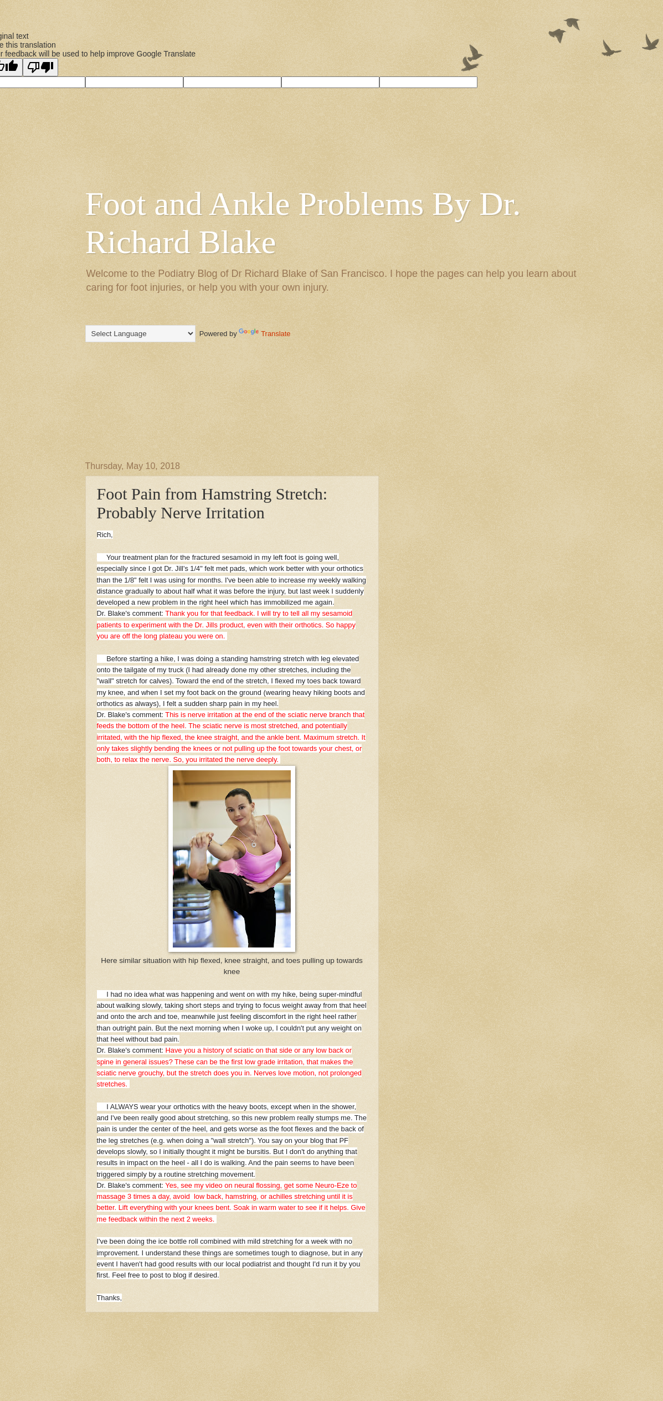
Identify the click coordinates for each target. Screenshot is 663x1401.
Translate (264, 333)
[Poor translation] (40, 67)
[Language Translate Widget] (140, 333)
